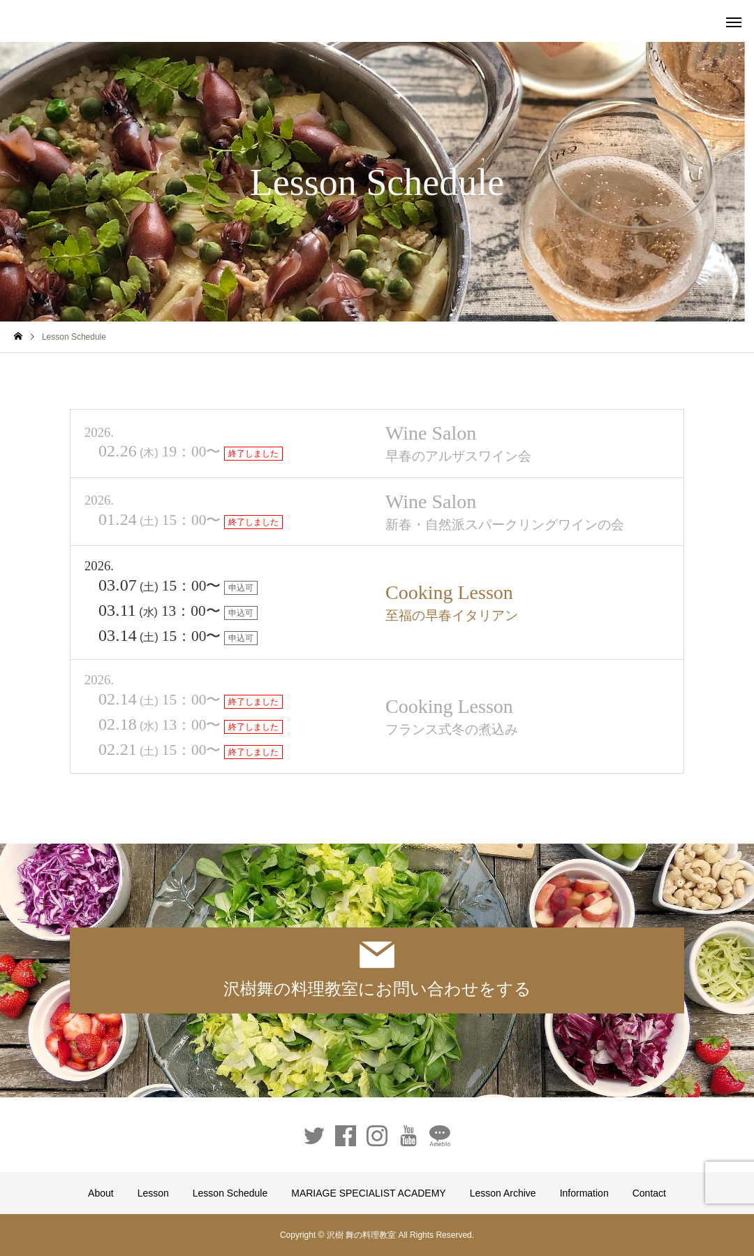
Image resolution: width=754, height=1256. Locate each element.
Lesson (153, 1193)
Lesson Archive (503, 1193)
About (101, 1193)
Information (584, 1193)
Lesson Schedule (230, 1193)
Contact (649, 1193)
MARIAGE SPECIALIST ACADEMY (368, 1193)
